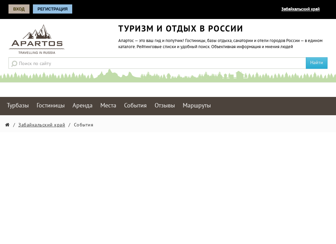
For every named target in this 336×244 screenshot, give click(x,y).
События (135, 106)
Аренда (83, 106)
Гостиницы (51, 106)
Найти (316, 63)
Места (108, 106)
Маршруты (197, 106)
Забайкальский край (300, 9)
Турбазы (18, 106)
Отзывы (165, 106)
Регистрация (53, 9)
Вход (19, 9)
